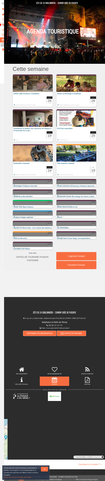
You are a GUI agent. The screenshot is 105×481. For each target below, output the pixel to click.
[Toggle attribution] (102, 457)
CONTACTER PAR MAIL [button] (72, 333)
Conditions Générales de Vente (69, 477)
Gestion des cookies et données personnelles (17, 477)
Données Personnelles (51, 477)
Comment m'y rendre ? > (90, 464)
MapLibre (98, 457)
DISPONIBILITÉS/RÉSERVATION (40, 333)
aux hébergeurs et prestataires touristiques (50, 479)
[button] (34, 91)
